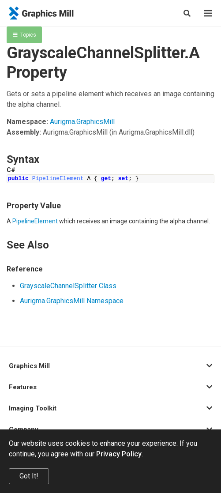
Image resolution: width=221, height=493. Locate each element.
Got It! (28, 476)
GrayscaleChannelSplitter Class (68, 286)
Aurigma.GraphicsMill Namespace (72, 301)
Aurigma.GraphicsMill (82, 121)
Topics (24, 35)
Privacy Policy (119, 454)
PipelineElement (35, 221)
